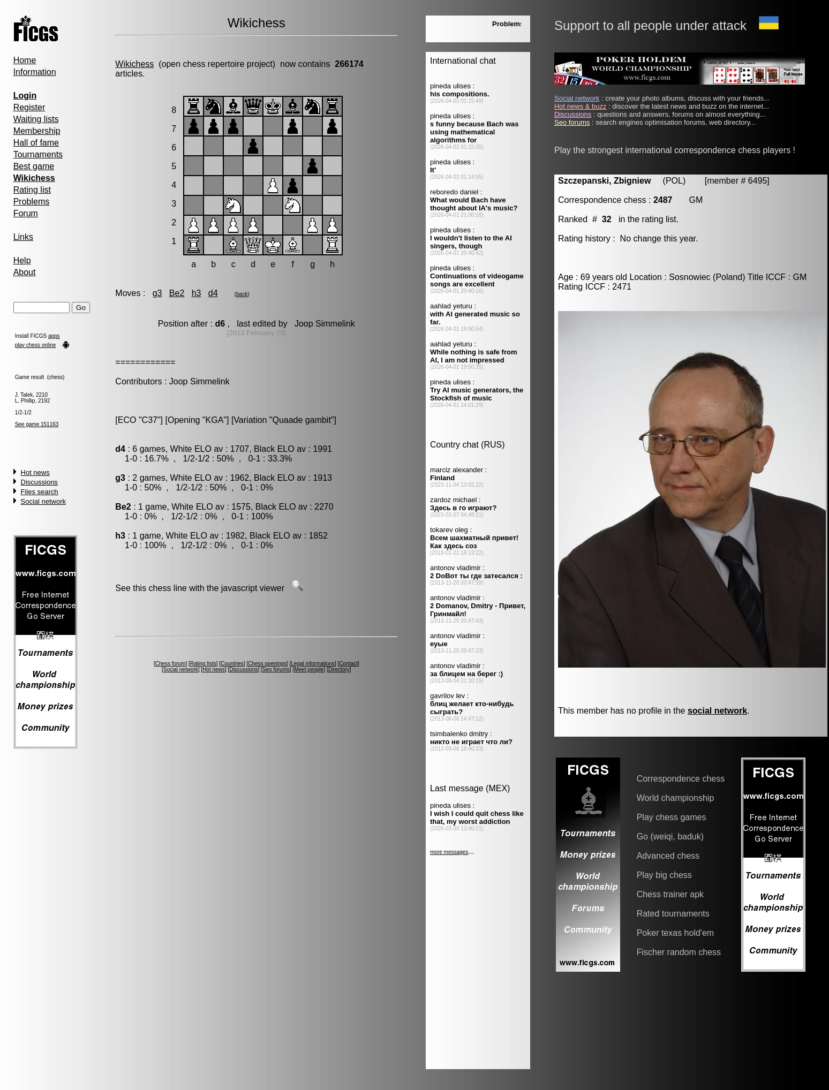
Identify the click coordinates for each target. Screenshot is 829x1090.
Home (24, 60)
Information (34, 72)
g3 (157, 293)
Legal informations (313, 664)
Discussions (39, 482)
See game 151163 (37, 424)
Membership (37, 130)
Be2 (176, 293)
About (24, 272)
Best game (33, 166)
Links (23, 236)
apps (54, 336)
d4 (213, 293)
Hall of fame (36, 142)
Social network (43, 501)
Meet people (308, 669)
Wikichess (134, 64)
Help (22, 260)
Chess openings (267, 664)
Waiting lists (36, 119)
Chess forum (170, 664)
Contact (348, 664)
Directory (339, 669)
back (241, 294)
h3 (196, 293)
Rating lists (203, 664)
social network (717, 710)
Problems (31, 201)
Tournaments (38, 154)
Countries (232, 664)
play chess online (35, 345)
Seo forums (276, 669)
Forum (25, 213)
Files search (39, 492)
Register (29, 107)
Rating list (32, 189)
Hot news (35, 472)
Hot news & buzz (580, 106)
